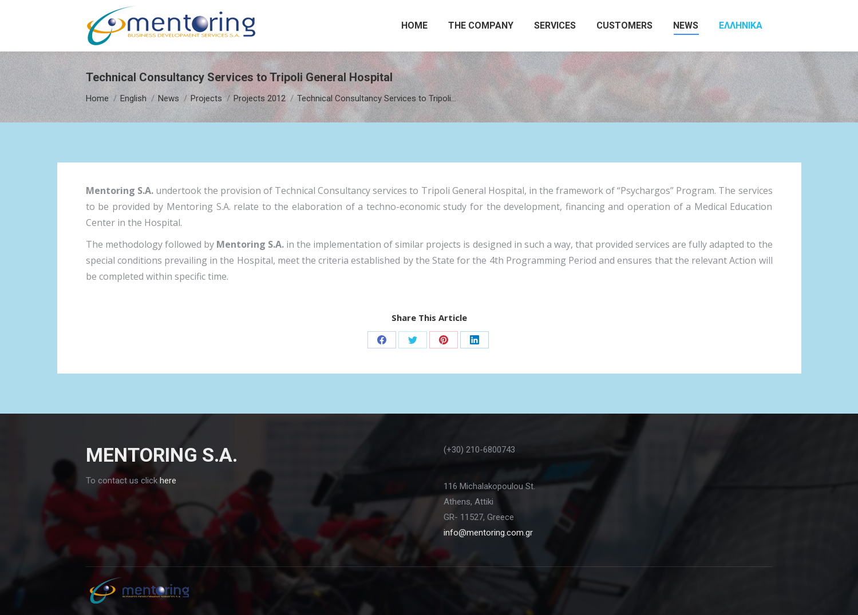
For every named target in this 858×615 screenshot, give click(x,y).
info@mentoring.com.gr (488, 532)
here (168, 480)
